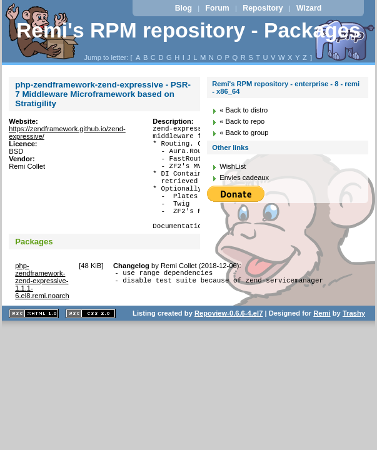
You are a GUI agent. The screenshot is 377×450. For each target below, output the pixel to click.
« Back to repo (241, 121)
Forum (217, 8)
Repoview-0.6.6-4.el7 (228, 339)
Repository (263, 8)
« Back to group (243, 132)
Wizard (308, 8)
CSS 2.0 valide (91, 339)
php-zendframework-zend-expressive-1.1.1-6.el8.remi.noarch (42, 307)
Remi (321, 339)
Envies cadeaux (244, 177)
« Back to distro (243, 110)
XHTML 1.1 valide (34, 339)
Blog (183, 8)
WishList (232, 166)
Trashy (354, 339)
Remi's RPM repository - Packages (188, 30)
